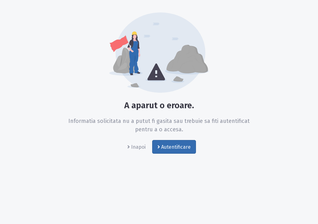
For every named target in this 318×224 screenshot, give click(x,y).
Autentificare (174, 147)
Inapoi (136, 147)
